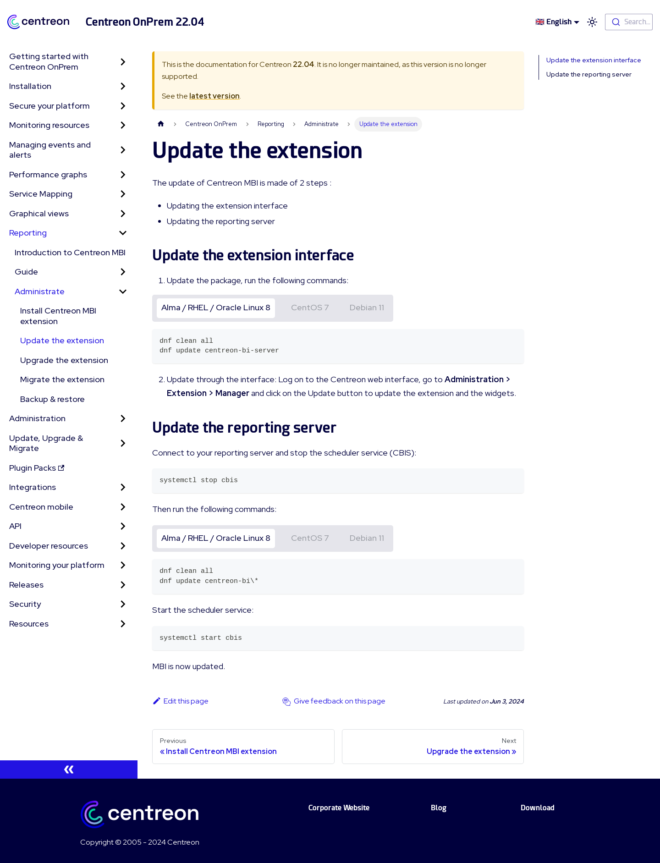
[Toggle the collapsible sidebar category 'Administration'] (123, 419)
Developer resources (48, 545)
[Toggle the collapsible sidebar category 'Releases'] (123, 585)
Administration (37, 418)
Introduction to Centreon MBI (70, 252)
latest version (214, 96)
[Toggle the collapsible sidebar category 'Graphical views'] (123, 214)
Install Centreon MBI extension (58, 315)
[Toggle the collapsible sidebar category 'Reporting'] (123, 233)
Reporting (28, 232)
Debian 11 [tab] (367, 307)
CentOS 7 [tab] (310, 307)
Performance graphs (48, 174)
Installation (30, 86)
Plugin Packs (36, 467)
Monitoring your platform (56, 565)
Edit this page (180, 701)
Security (25, 604)
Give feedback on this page (339, 701)
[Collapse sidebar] (69, 769)
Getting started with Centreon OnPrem (48, 61)
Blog (438, 807)
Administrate (40, 291)
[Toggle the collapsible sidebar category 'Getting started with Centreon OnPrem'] (123, 62)
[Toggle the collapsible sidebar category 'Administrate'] (123, 292)
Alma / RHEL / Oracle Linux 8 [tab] (215, 307)
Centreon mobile (41, 506)
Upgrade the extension (64, 360)
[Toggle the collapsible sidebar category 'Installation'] (123, 86)
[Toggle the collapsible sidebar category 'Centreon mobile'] (123, 507)
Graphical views (39, 213)
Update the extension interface (593, 60)
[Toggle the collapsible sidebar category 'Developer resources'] (123, 546)
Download (538, 807)
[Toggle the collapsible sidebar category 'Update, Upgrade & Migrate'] (123, 443)
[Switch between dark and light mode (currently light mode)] (592, 22)
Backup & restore (52, 399)
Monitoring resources (49, 125)
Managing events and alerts (50, 149)
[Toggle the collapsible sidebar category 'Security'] (123, 604)
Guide (26, 271)
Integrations (32, 487)
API (15, 526)
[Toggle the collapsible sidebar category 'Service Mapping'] (123, 194)
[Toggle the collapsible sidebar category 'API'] (123, 526)
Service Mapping (40, 193)
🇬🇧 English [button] (553, 21)
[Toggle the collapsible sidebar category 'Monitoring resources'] (123, 125)
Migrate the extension (62, 379)
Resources (29, 623)
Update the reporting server (589, 74)
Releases (26, 584)
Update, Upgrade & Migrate (46, 443)
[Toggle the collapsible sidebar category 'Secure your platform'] (123, 106)
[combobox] (629, 22)
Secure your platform (49, 105)
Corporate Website (338, 807)
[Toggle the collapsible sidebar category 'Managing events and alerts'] (123, 150)
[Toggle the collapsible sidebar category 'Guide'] (123, 272)
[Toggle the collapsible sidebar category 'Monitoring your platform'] (123, 565)
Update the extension (62, 340)
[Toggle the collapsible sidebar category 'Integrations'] (123, 487)
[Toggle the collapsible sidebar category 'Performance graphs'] (123, 175)
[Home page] (161, 124)
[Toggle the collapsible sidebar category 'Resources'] (123, 624)
